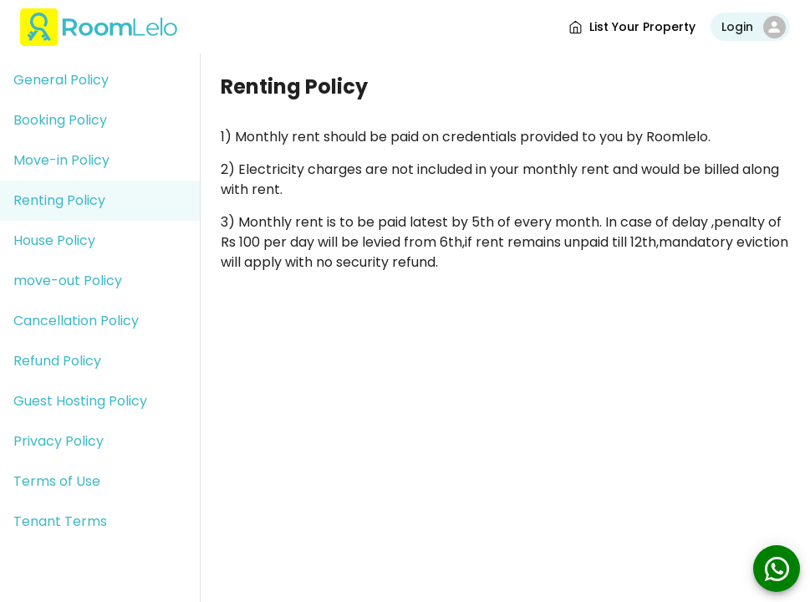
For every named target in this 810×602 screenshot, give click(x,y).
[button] (100, 80)
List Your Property (631, 27)
